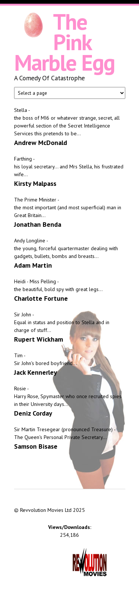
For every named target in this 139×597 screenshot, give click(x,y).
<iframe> (69, 496)
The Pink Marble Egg (64, 42)
